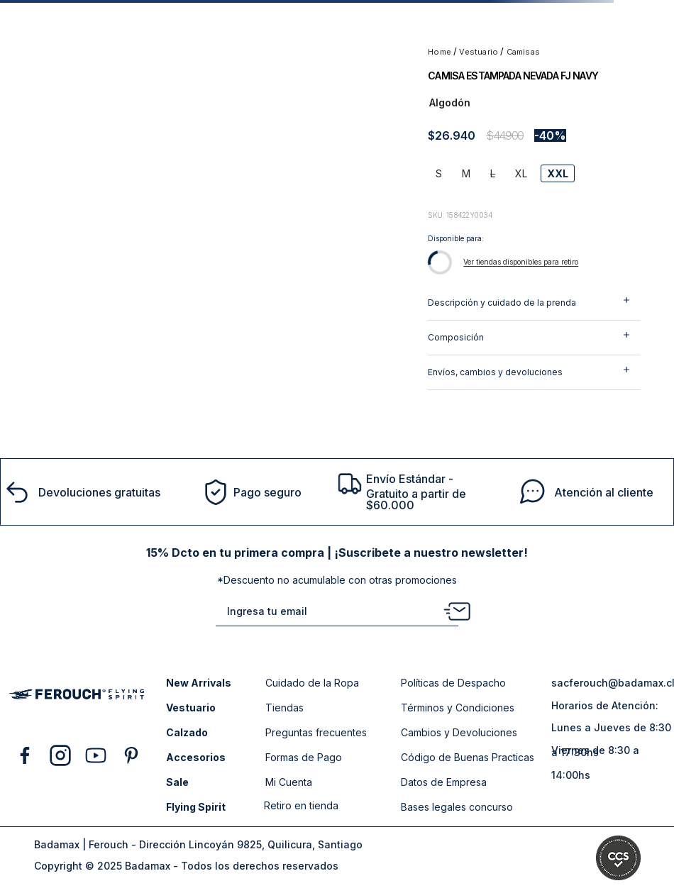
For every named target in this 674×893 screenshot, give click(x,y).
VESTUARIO (478, 52)
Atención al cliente (603, 492)
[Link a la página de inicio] (440, 52)
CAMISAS (524, 52)
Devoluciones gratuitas (99, 492)
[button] (438, 173)
